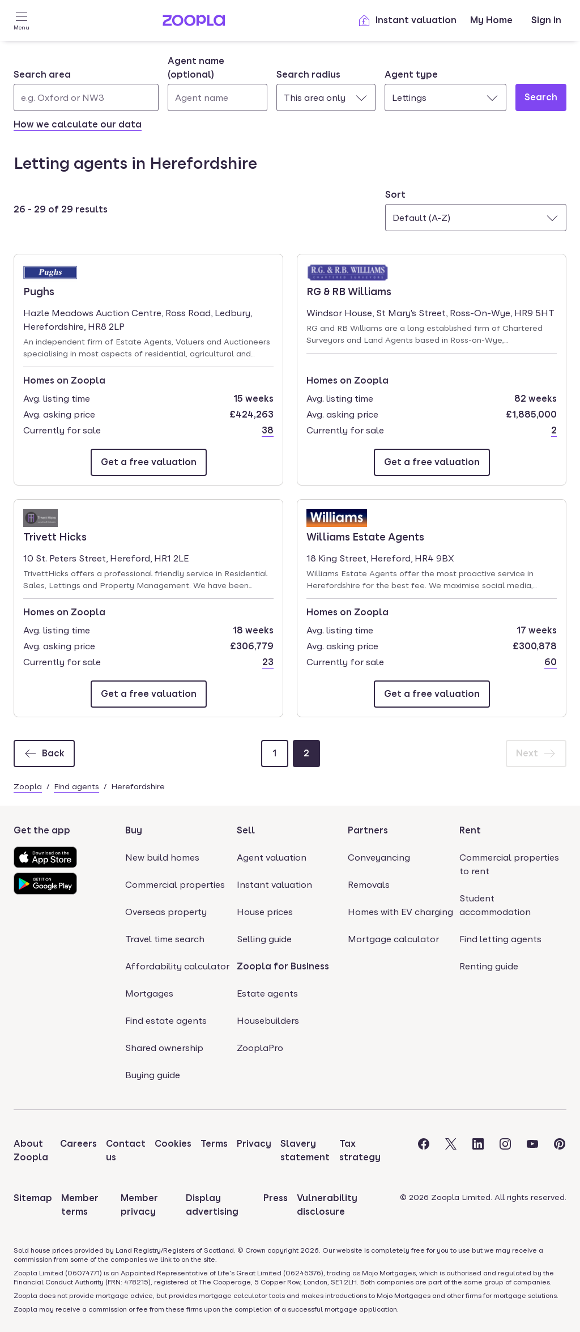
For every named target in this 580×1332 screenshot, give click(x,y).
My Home (491, 20)
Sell (246, 830)
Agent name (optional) (196, 68)
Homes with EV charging (400, 912)
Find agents (76, 786)
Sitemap (33, 1198)
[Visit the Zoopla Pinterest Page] (559, 1150)
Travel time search (164, 939)
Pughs (55, 290)
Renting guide (488, 966)
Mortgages (149, 993)
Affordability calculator (177, 966)
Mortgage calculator (393, 939)
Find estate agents (166, 1020)
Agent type (411, 74)
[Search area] (86, 97)
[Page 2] (306, 753)
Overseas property (166, 912)
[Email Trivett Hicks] (149, 694)
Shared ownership (164, 1047)
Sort (395, 194)
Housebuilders (268, 1020)
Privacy (254, 1143)
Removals (369, 884)
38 (268, 430)
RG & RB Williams (348, 290)
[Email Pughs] (149, 462)
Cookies (173, 1143)
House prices (265, 912)
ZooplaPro (260, 1047)
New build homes (162, 857)
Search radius (308, 74)
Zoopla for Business (283, 966)
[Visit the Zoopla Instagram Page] (505, 1150)
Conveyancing (379, 857)
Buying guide (152, 1075)
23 (268, 662)
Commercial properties (175, 884)
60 (550, 662)
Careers (78, 1143)
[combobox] (86, 89)
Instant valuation (407, 20)
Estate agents (267, 993)
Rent (470, 830)
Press (275, 1198)
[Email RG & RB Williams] (432, 462)
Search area (42, 74)
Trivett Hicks (55, 536)
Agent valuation (271, 857)
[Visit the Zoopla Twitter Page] (451, 1150)
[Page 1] (274, 753)
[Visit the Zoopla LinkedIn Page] (478, 1150)
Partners (368, 830)
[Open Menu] (21, 20)
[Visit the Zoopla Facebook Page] (423, 1150)
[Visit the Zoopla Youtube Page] (532, 1150)
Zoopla (28, 786)
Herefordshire (138, 786)
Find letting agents (500, 939)
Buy (133, 830)
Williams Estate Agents (365, 536)
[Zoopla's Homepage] (194, 23)
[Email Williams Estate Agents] (432, 694)
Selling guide (264, 939)
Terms (214, 1143)
